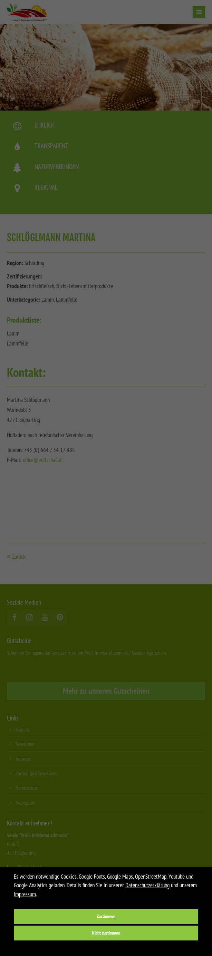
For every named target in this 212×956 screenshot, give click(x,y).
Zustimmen (106, 916)
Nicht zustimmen (106, 932)
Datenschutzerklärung (147, 885)
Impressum (25, 894)
